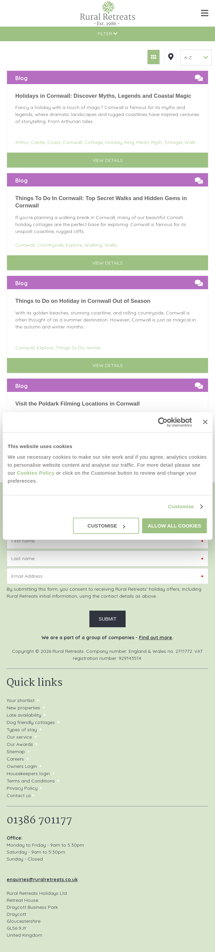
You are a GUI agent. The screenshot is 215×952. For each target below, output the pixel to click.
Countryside (50, 245)
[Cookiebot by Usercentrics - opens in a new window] (163, 422)
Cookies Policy (36, 473)
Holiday (113, 142)
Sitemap (16, 752)
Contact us (19, 795)
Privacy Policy (22, 788)
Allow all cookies (174, 526)
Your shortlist (21, 700)
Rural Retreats (107, 13)
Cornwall (72, 142)
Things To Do (69, 348)
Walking (93, 245)
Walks (111, 245)
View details (107, 160)
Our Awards (20, 744)
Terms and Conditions (31, 781)
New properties (24, 708)
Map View (170, 57)
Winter (94, 348)
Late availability (24, 715)
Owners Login (22, 766)
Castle (38, 142)
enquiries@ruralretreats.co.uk (42, 880)
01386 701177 (12, 13)
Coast (53, 142)
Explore (74, 245)
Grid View (153, 57)
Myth (156, 142)
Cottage (93, 142)
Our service (19, 737)
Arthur (22, 142)
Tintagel (173, 142)
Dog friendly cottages (31, 722)
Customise (181, 506)
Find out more (155, 638)
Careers (15, 759)
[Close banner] (205, 421)
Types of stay (22, 730)
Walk (189, 142)
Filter (107, 34)
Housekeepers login (28, 773)
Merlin (142, 142)
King (129, 142)
